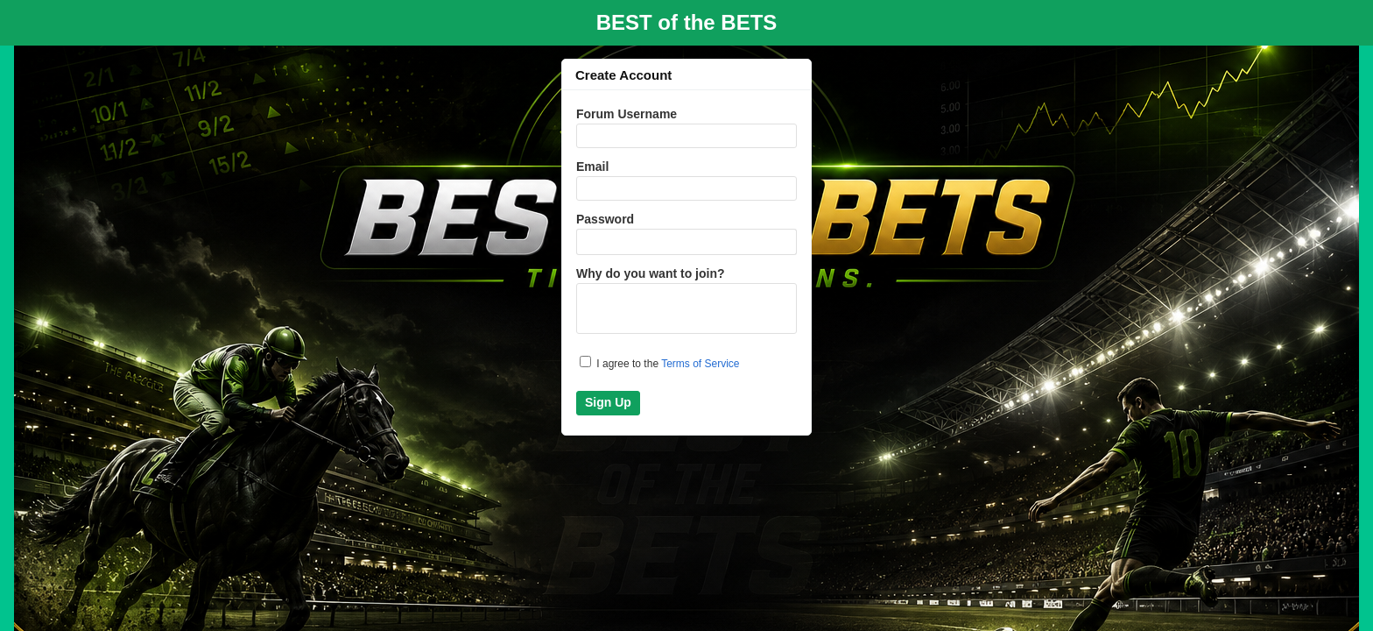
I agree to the (660, 363)
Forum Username (626, 114)
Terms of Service (700, 364)
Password (605, 219)
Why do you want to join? (650, 273)
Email (592, 167)
